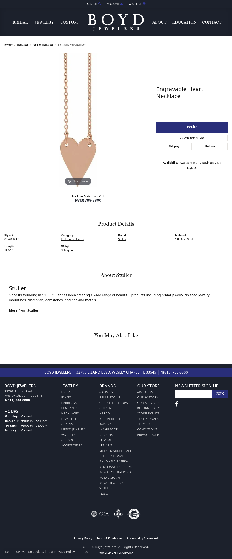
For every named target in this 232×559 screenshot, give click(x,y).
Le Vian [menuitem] (105, 440)
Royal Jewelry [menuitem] (111, 483)
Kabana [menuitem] (105, 424)
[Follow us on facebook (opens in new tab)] (176, 404)
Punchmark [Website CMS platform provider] (125, 552)
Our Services (148, 403)
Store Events (148, 413)
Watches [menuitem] (68, 435)
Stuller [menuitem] (106, 488)
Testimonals (148, 419)
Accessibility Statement (142, 538)
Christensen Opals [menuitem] (115, 403)
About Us (145, 392)
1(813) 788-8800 (88, 201)
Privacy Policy (149, 435)
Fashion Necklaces (43, 44)
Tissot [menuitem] (104, 493)
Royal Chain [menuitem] (109, 477)
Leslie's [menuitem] (105, 445)
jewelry (8, 44)
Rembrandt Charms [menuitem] (115, 467)
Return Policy (149, 408)
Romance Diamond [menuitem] (115, 472)
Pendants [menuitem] (69, 408)
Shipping (174, 146)
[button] (93, 4)
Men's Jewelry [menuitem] (73, 429)
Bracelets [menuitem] (70, 419)
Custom (69, 22)
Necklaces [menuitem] (70, 413)
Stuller (122, 239)
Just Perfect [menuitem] (109, 419)
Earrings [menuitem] (69, 403)
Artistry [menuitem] (106, 392)
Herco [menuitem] (104, 413)
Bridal (20, 22)
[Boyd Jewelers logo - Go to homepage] (116, 22)
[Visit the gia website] (100, 513)
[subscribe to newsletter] (220, 394)
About (159, 22)
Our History (147, 397)
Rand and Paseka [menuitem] (113, 461)
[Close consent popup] (86, 552)
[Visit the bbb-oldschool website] (118, 513)
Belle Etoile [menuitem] (109, 397)
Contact (212, 22)
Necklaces (22, 44)
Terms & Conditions (109, 538)
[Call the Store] (17, 400)
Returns (210, 146)
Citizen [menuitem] (105, 408)
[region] (78, 120)
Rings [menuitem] (66, 397)
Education (184, 22)
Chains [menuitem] (67, 424)
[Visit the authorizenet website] (134, 513)
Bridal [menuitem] (67, 392)
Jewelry (44, 22)
